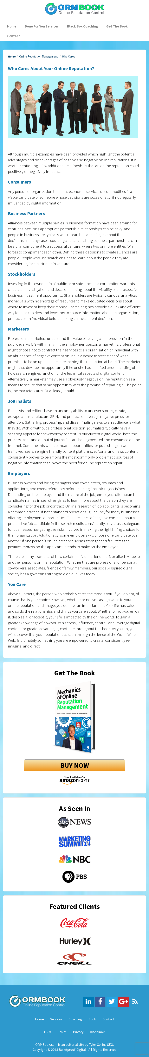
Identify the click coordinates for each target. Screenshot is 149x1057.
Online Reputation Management (38, 56)
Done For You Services (42, 26)
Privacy (78, 1032)
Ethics (62, 1032)
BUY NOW (74, 765)
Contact (13, 36)
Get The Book (117, 26)
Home (11, 26)
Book (92, 1019)
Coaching (75, 1019)
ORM (47, 1032)
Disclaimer (97, 1032)
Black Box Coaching (82, 26)
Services (56, 1019)
